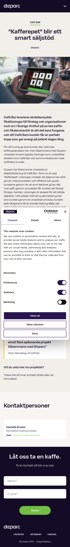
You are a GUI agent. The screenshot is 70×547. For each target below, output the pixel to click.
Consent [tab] (12, 220)
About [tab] (57, 220)
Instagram (35, 534)
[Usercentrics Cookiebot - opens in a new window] (44, 212)
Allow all (35, 315)
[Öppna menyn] (65, 6)
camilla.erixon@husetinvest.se (26, 435)
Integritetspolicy (43, 541)
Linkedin (51, 534)
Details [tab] (35, 220)
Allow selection (34, 324)
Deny (35, 333)
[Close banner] (65, 212)
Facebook (19, 534)
